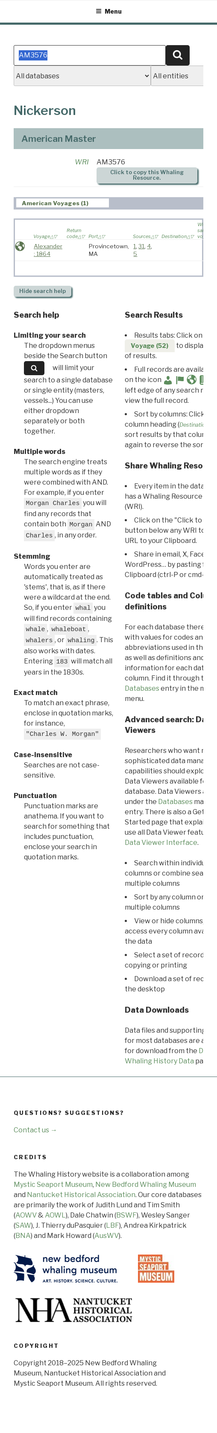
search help (42, 291)
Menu (109, 11)
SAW (23, 1225)
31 (141, 246)
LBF (112, 1225)
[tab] (62, 202)
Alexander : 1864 (48, 250)
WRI (82, 162)
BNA (23, 1236)
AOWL (55, 1215)
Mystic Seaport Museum (53, 1184)
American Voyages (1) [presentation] (55, 203)
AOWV (26, 1215)
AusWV (106, 1236)
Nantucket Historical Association (81, 1195)
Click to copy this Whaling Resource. (147, 175)
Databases (142, 688)
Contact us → (35, 1130)
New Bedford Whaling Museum (145, 1184)
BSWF (126, 1215)
